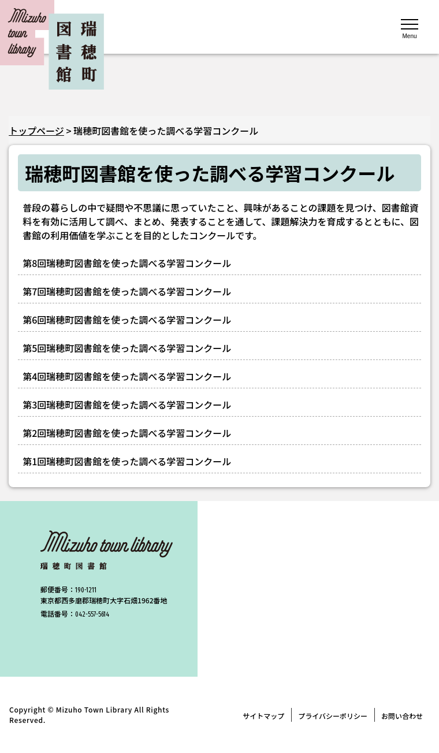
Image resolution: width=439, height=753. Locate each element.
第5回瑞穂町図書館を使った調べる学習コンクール (127, 348)
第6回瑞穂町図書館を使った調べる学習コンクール (127, 320)
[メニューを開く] (409, 27)
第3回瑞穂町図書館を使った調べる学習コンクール (127, 404)
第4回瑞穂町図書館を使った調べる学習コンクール (127, 376)
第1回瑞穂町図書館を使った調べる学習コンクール (127, 461)
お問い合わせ (402, 716)
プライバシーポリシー (332, 716)
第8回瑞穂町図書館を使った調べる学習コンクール (127, 263)
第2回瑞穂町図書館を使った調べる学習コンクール (127, 433)
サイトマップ (263, 716)
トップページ (36, 131)
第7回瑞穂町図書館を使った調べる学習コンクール (127, 291)
